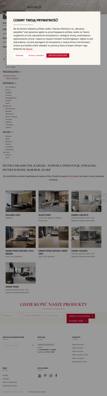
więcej (29, 49)
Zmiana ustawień (36, 55)
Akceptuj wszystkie (58, 55)
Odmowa (19, 55)
